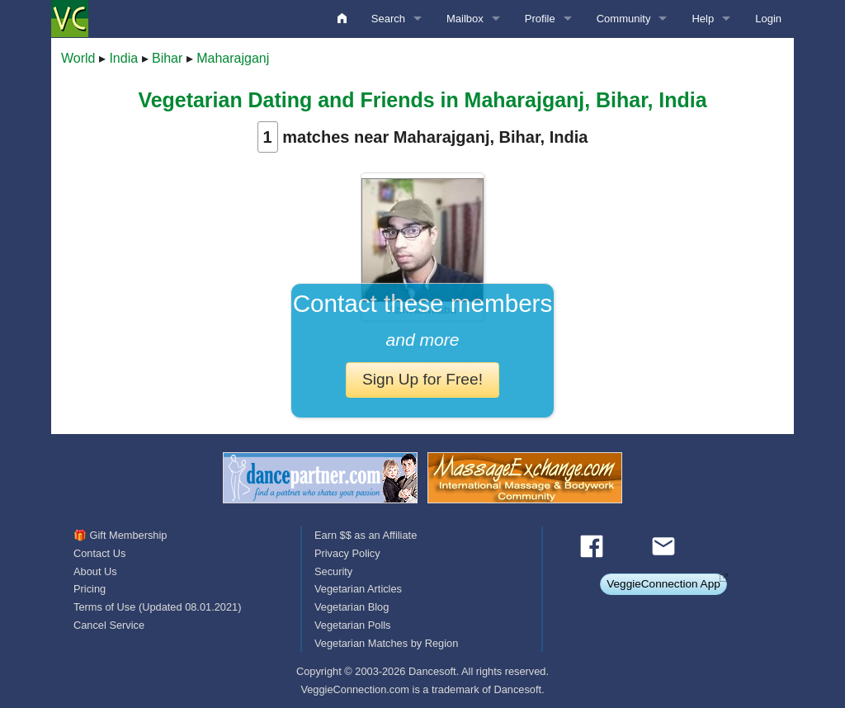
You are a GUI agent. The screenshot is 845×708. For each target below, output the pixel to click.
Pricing (89, 589)
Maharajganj (232, 58)
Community (624, 18)
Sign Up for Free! (422, 379)
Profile (540, 18)
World (78, 58)
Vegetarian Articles (358, 589)
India (123, 58)
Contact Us (99, 553)
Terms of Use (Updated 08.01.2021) (157, 607)
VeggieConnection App (663, 584)
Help (703, 18)
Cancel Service (108, 625)
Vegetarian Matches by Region (386, 643)
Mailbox (465, 18)
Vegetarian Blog (351, 607)
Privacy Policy (347, 553)
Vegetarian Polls (352, 625)
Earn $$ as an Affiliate (365, 535)
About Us (95, 571)
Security (333, 571)
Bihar (167, 58)
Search (388, 18)
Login (768, 18)
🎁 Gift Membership (120, 535)
